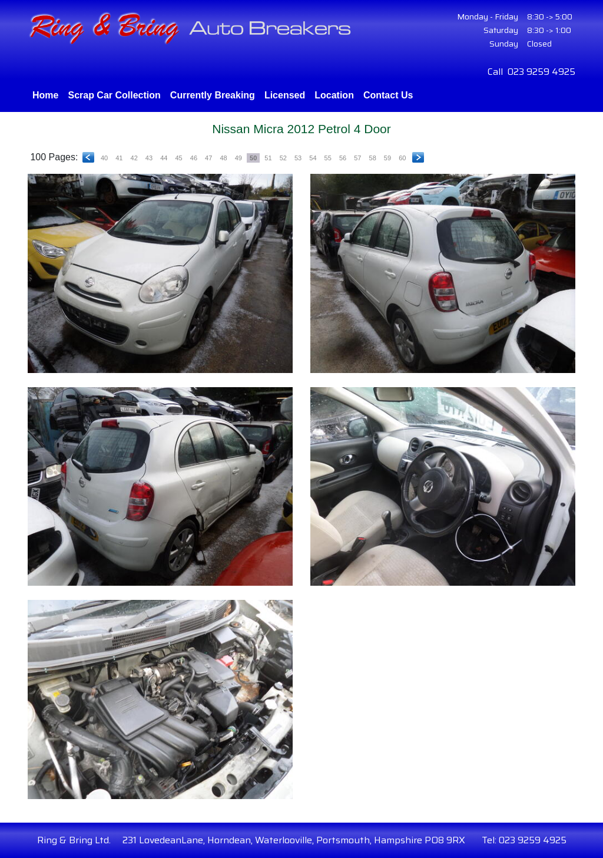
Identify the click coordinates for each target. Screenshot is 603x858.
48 (223, 157)
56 (342, 157)
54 (312, 157)
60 (402, 157)
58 (372, 157)
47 (208, 157)
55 (328, 157)
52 (283, 157)
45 (178, 157)
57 (357, 157)
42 (134, 157)
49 (238, 157)
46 (193, 157)
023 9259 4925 (541, 71)
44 (163, 157)
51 (267, 157)
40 (104, 157)
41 (118, 157)
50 (253, 157)
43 (149, 157)
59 (387, 157)
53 (298, 157)
